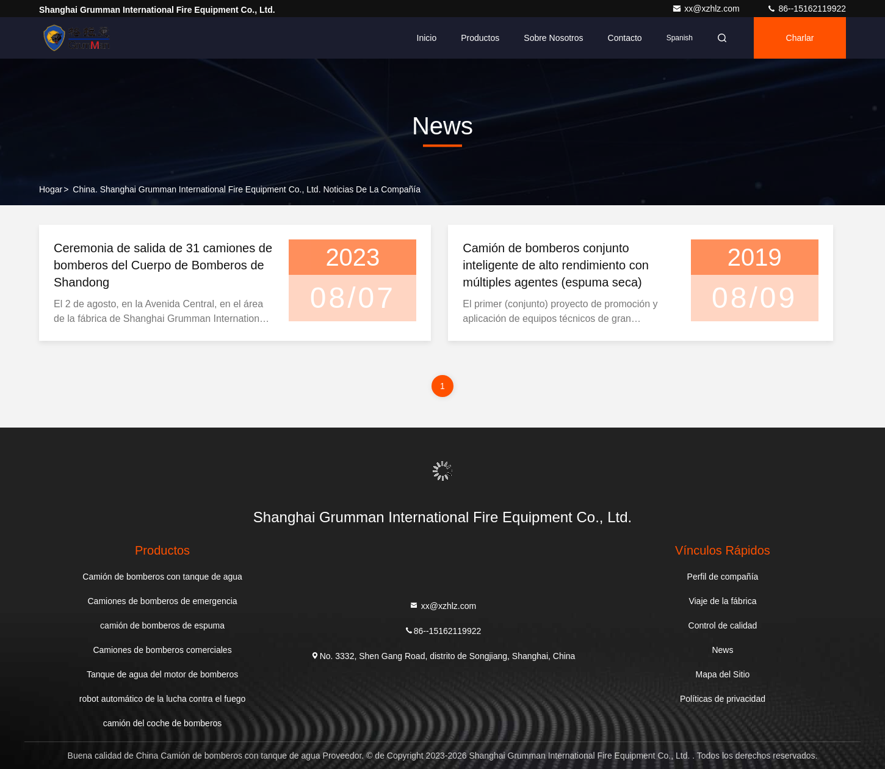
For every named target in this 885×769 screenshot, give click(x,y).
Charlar (800, 38)
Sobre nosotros (553, 38)
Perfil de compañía (723, 576)
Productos (480, 38)
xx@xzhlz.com (707, 8)
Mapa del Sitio (723, 674)
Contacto (625, 38)
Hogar (50, 189)
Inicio (427, 38)
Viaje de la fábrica (722, 601)
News (722, 650)
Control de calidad (722, 625)
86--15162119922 (806, 8)
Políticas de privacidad (722, 699)
